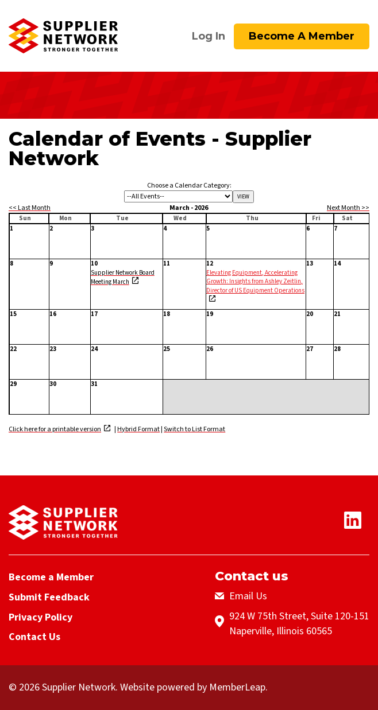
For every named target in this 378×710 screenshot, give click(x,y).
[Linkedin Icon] (356, 525)
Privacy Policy (40, 617)
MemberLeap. (238, 687)
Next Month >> (348, 208)
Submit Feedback (49, 597)
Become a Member (301, 36)
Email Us (248, 596)
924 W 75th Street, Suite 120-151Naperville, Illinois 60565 (299, 623)
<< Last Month (30, 208)
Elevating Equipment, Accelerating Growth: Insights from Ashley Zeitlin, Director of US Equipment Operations (255, 281)
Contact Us (34, 637)
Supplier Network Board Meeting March (123, 277)
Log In (208, 36)
